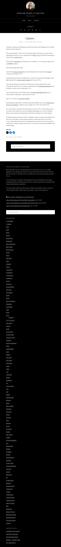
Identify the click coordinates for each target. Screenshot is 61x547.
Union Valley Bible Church (39, 92)
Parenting (8, 409)
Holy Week (9, 360)
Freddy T (49, 72)
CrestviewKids (10, 287)
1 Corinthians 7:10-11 (12, 63)
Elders (8, 298)
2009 (14, 137)
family (7, 312)
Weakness (9, 509)
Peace (8, 414)
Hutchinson (9, 363)
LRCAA (8, 394)
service (8, 472)
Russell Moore (10, 457)
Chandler (8, 264)
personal (19, 137)
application (9, 241)
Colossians (9, 270)
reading (8, 437)
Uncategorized (10, 497)
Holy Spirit (9, 357)
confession (9, 278)
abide (7, 232)
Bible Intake (9, 247)
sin (7, 477)
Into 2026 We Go (11, 543)
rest (7, 443)
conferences (9, 275)
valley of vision (10, 503)
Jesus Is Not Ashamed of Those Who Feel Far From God (22, 203)
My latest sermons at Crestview (21, 197)
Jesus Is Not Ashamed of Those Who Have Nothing (20, 200)
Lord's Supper (10, 386)
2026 (7, 230)
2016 (7, 227)
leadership (9, 380)
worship (8, 523)
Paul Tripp (9, 412)
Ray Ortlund (9, 434)
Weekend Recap (10, 517)
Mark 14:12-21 (37, 55)
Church (8, 267)
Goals (7, 329)
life (7, 383)
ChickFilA (11, 317)
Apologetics (9, 238)
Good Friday (9, 332)
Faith (7, 310)
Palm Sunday (9, 406)
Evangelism (9, 307)
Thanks (8, 492)
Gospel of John (10, 337)
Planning (8, 423)
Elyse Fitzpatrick (10, 301)
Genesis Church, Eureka (23, 80)
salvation (8, 460)
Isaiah (7, 366)
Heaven (8, 354)
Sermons (8, 469)
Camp (7, 255)
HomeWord (17, 61)
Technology (9, 489)
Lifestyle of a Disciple (12, 534)
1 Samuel (8, 224)
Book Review (10, 250)
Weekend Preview (11, 514)
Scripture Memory (11, 466)
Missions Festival (18, 72)
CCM (7, 261)
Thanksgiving (9, 494)
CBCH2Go (9, 258)
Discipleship (9, 292)
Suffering (8, 483)
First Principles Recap (12, 537)
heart (7, 352)
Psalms (8, 432)
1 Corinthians (9, 221)
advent (8, 235)
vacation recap (10, 500)
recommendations (11, 440)
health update (10, 349)
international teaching (45, 86)
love (7, 389)
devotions (9, 290)
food (7, 315)
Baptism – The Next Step (13, 540)
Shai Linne (9, 474)
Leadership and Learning (13, 531)
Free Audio (9, 323)
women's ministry (11, 520)
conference (9, 272)
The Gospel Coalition (24, 98)
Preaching (9, 429)
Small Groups (10, 480)
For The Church (10, 320)
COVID (8, 281)
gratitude (8, 340)
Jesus (7, 369)
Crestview (9, 284)
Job (7, 372)
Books (8, 252)
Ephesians (9, 304)
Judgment (9, 374)
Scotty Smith (9, 463)
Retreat (8, 449)
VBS (7, 506)
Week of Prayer (10, 512)
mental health (10, 397)
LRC (7, 392)
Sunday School (10, 486)
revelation (9, 452)
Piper (7, 420)
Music (7, 403)
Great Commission (11, 343)
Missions (8, 400)
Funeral (8, 326)
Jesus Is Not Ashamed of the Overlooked (17, 206)
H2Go (7, 346)
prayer (8, 426)
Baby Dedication (10, 244)
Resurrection (9, 446)
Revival (8, 454)
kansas (8, 377)
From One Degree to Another (30, 13)
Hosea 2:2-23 (18, 57)
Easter (8, 295)
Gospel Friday (10, 334)
